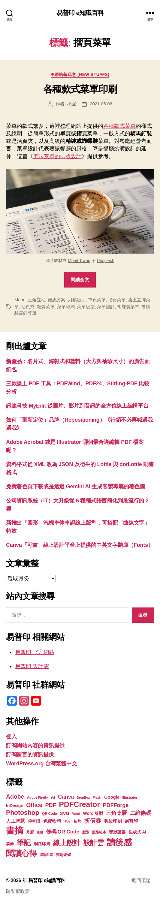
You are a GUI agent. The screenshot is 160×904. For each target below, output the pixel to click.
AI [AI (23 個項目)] (53, 797)
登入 (11, 737)
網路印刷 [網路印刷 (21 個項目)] (42, 844)
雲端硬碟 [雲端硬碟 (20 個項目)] (63, 854)
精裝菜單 (46, 306)
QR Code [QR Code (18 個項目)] (49, 814)
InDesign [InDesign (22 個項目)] (14, 805)
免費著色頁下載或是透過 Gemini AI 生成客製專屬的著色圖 (75, 487)
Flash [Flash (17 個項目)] (97, 797)
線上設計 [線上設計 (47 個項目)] (66, 843)
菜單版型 (86, 306)
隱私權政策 (18, 891)
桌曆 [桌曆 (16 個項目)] (40, 832)
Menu (20, 299)
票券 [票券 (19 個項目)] (10, 844)
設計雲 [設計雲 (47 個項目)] (93, 843)
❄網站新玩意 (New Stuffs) (80, 74)
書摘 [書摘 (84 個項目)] (14, 830)
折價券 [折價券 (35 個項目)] (92, 820)
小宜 (71, 103)
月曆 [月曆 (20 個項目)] (30, 832)
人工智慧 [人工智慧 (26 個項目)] (15, 821)
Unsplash (105, 260)
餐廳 (146, 306)
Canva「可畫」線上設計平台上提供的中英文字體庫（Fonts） (79, 545)
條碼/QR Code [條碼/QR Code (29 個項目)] (62, 832)
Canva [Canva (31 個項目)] (66, 797)
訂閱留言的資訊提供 (30, 755)
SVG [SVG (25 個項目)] (64, 813)
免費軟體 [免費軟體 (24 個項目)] (52, 821)
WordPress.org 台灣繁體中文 (41, 764)
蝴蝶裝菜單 (128, 306)
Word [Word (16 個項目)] (76, 813)
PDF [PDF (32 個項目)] (50, 805)
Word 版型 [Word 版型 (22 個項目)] (93, 813)
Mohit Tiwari (79, 260)
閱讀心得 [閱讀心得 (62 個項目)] (21, 853)
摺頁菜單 (117, 299)
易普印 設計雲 (32, 666)
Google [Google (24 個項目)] (111, 797)
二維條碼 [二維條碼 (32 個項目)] (140, 813)
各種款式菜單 (119, 126)
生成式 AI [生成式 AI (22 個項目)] (137, 832)
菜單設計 (106, 306)
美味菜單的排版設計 (57, 156)
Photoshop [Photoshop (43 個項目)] (22, 812)
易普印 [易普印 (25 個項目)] (131, 821)
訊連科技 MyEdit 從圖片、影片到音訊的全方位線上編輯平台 (77, 406)
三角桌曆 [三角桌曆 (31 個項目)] (116, 813)
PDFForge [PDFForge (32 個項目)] (115, 805)
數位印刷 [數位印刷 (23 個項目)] (113, 821)
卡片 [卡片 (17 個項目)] (67, 821)
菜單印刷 (66, 306)
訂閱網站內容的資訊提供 (35, 746)
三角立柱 (36, 299)
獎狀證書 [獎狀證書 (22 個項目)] (117, 832)
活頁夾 (28, 306)
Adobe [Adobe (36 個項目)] (15, 796)
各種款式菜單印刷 (80, 89)
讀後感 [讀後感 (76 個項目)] (119, 842)
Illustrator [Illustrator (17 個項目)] (129, 797)
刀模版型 (77, 299)
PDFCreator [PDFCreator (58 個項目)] (79, 804)
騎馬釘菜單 (25, 313)
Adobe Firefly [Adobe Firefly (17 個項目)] (37, 797)
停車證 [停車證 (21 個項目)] (34, 821)
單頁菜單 (97, 299)
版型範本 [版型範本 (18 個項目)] (99, 832)
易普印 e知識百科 (80, 13)
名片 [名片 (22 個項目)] (77, 821)
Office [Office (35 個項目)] (34, 805)
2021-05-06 (101, 103)
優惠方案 (56, 299)
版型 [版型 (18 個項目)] (85, 832)
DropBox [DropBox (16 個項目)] (83, 797)
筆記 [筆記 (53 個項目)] (24, 843)
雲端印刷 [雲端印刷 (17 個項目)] (46, 855)
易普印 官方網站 (34, 652)
